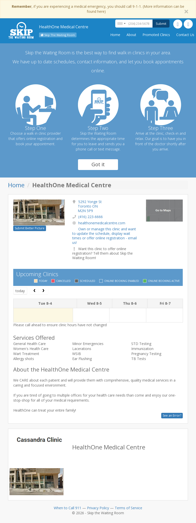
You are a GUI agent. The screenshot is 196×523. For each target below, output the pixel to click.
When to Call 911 (67, 507)
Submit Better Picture (29, 228)
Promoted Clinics (156, 34)
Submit (161, 23)
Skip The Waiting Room (57, 35)
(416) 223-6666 (90, 216)
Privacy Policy (98, 507)
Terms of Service (128, 507)
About (131, 34)
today (20, 290)
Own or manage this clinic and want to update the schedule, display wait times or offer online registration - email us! (104, 236)
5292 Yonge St (90, 206)
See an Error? (172, 415)
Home (115, 34)
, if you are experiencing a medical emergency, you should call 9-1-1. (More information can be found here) (98, 9)
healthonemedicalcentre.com (101, 223)
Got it (98, 164)
